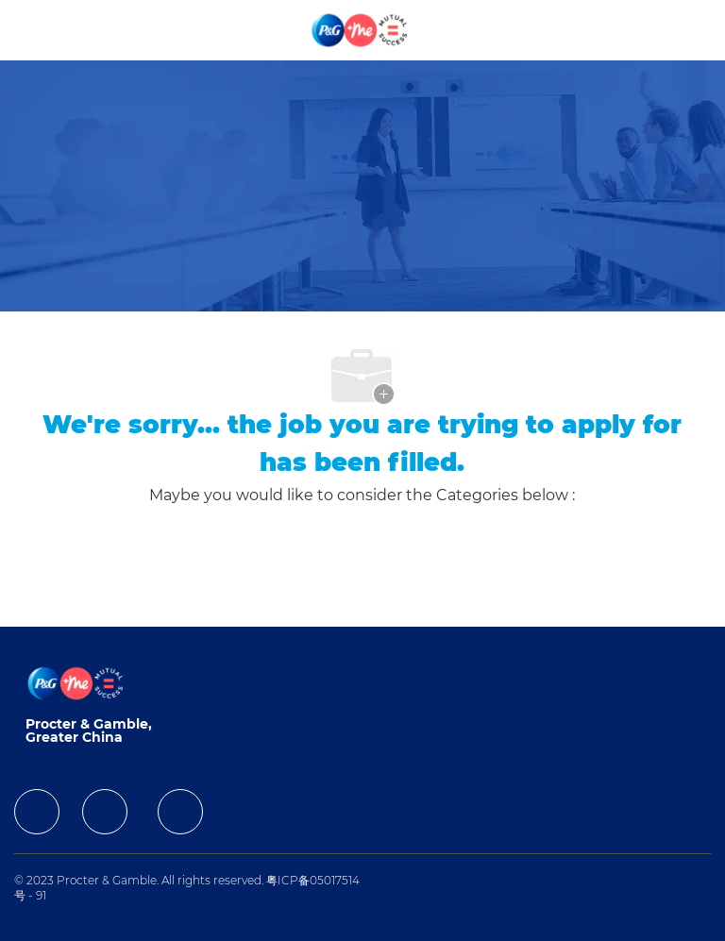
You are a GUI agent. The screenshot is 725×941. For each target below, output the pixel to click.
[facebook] (36, 811)
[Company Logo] (361, 29)
